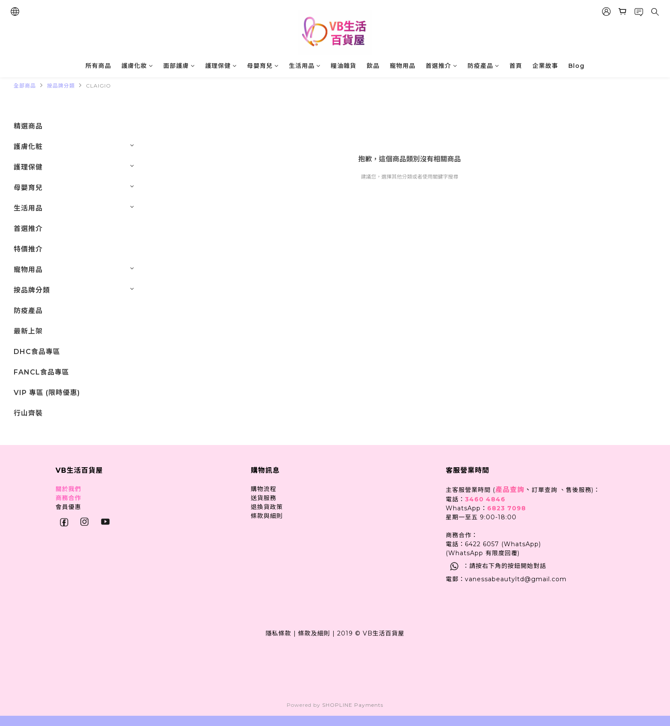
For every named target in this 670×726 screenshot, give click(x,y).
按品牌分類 (61, 85)
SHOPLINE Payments (352, 705)
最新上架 (28, 331)
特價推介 (28, 249)
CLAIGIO (98, 85)
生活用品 (304, 66)
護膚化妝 (137, 66)
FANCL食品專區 (41, 372)
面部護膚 (179, 66)
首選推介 (441, 66)
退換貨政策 (267, 507)
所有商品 (98, 66)
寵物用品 (402, 66)
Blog (576, 66)
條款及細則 (314, 633)
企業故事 (545, 66)
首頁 (515, 66)
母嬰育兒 (263, 66)
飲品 (373, 66)
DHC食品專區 (37, 352)
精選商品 (28, 126)
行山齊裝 (28, 413)
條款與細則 (267, 516)
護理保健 (221, 66)
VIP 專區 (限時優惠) (47, 393)
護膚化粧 (28, 147)
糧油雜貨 (343, 66)
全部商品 (25, 85)
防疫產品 (483, 66)
